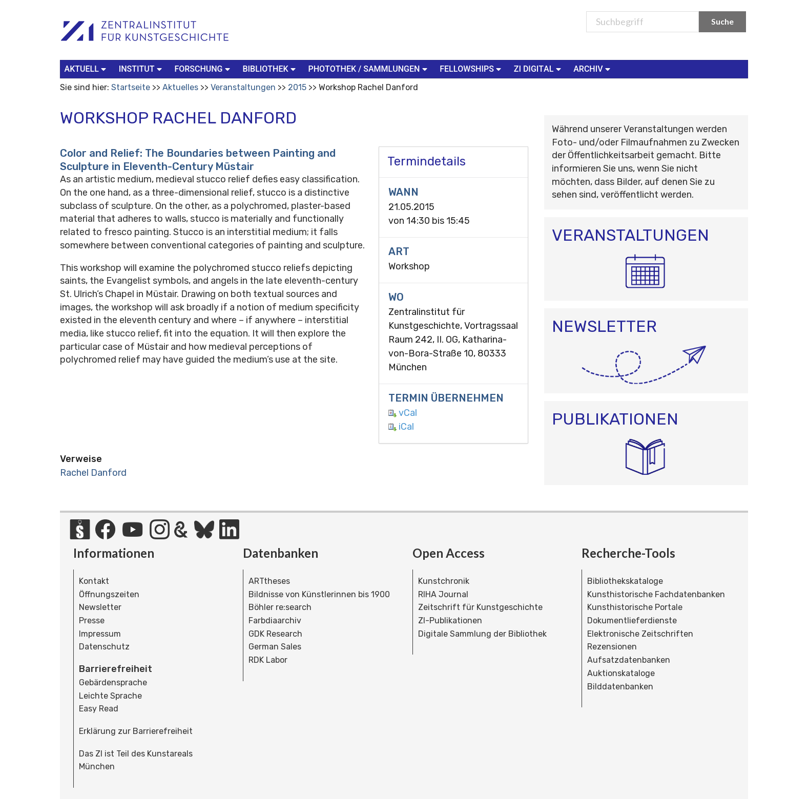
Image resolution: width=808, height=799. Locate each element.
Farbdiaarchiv (274, 620)
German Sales (274, 646)
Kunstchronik (443, 581)
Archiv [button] (592, 68)
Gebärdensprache (113, 682)
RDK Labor (267, 660)
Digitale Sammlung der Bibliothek (482, 634)
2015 (297, 87)
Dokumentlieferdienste (632, 620)
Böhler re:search (280, 607)
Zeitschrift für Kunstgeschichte (480, 607)
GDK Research (275, 634)
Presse (92, 620)
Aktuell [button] (87, 68)
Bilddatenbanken (620, 686)
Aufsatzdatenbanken (628, 660)
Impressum (100, 634)
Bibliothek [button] (270, 68)
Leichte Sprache (110, 696)
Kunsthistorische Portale (634, 607)
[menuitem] (87, 69)
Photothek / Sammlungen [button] (368, 68)
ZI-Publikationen (450, 620)
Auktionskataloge (621, 673)
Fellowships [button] (472, 68)
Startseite (130, 87)
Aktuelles (180, 87)
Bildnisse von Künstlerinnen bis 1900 (319, 594)
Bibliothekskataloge (625, 581)
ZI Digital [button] (538, 68)
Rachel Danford (93, 472)
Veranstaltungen (243, 87)
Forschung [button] (203, 68)
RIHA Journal (443, 594)
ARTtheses (269, 581)
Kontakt (94, 581)
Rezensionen (612, 646)
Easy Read (98, 708)
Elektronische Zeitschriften (640, 634)
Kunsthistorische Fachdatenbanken (656, 594)
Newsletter (100, 607)
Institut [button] (141, 68)
